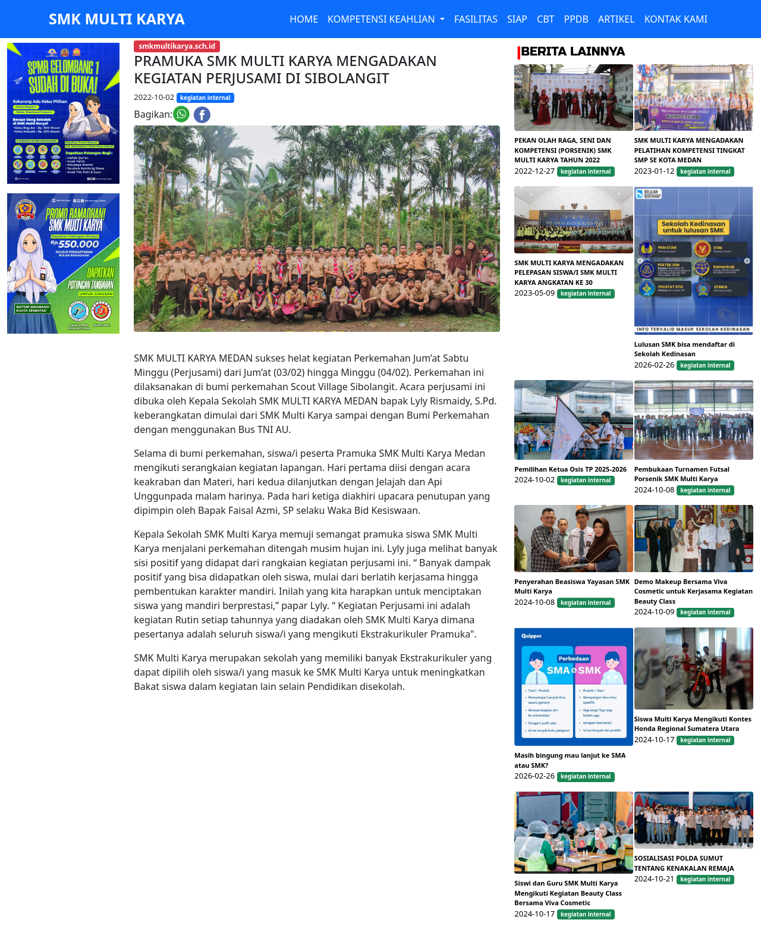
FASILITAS (476, 19)
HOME (304, 19)
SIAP (517, 19)
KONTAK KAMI (675, 19)
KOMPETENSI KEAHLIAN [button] (383, 19)
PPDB (576, 19)
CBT (545, 19)
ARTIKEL (616, 19)
